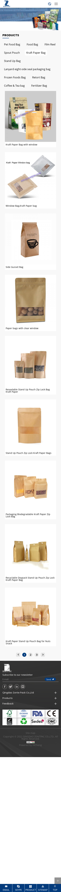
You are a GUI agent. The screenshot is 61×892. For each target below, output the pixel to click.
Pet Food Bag (12, 44)
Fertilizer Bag (39, 85)
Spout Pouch (12, 52)
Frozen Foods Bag (15, 77)
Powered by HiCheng (30, 745)
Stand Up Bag (12, 61)
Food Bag (32, 44)
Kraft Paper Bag (36, 52)
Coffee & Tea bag (14, 85)
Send (48, 679)
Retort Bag (38, 77)
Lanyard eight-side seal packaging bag (27, 69)
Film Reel (50, 44)
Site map (30, 732)
